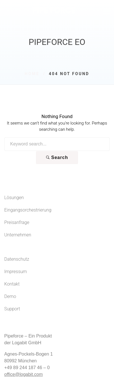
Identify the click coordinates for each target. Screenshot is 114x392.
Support (12, 309)
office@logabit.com (23, 374)
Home (32, 73)
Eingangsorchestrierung (27, 210)
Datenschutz (16, 259)
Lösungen (14, 197)
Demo (10, 296)
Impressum (15, 271)
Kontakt (12, 284)
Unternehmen (17, 235)
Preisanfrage (16, 222)
